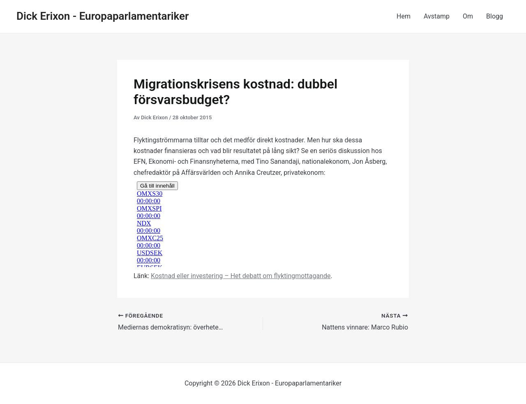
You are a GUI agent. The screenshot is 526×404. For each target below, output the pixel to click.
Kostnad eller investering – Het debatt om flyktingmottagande (240, 276)
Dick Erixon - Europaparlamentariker (102, 16)
